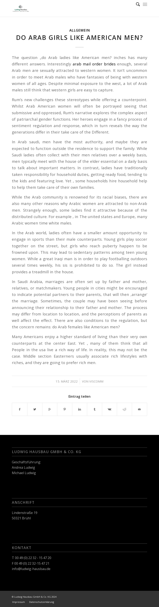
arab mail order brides (94, 63)
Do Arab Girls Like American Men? (79, 37)
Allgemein (79, 30)
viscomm (96, 381)
